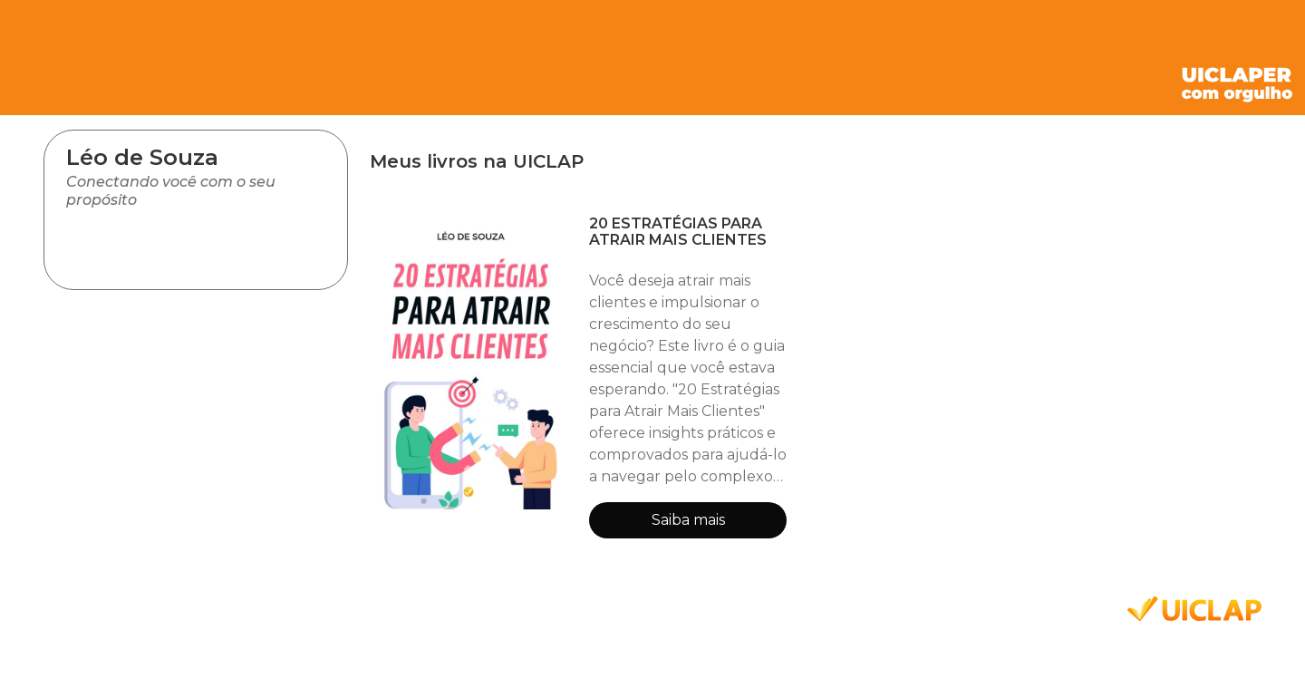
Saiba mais (688, 519)
